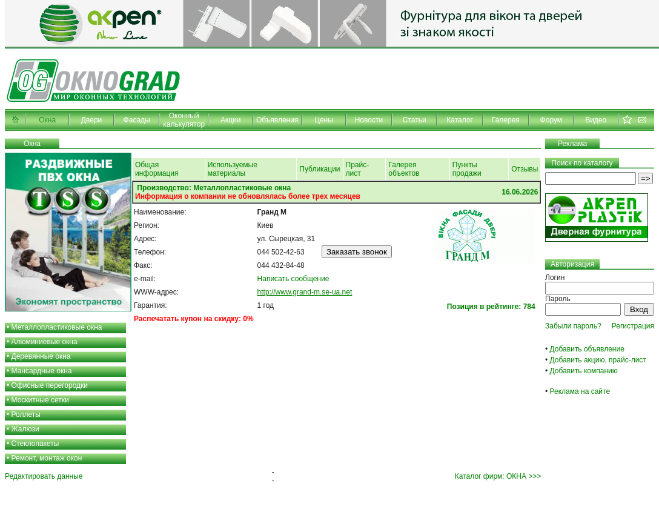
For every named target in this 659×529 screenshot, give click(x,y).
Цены (323, 120)
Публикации (319, 169)
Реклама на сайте (580, 391)
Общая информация (157, 169)
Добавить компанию (584, 371)
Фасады (137, 120)
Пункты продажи (467, 169)
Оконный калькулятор (184, 119)
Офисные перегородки (50, 385)
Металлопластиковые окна (57, 327)
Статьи (414, 120)
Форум (551, 120)
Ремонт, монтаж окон (47, 458)
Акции (230, 120)
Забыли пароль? (573, 326)
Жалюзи (25, 429)
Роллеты (26, 414)
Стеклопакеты (35, 443)
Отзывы (524, 169)
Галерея (506, 120)
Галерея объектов (403, 169)
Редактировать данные (43, 476)
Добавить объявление (587, 349)
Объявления (277, 120)
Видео (595, 120)
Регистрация (633, 326)
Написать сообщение (293, 278)
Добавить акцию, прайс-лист (598, 360)
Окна (47, 120)
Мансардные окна (42, 371)
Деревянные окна (41, 356)
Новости (369, 120)
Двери (91, 120)
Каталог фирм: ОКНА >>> (498, 476)
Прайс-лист (357, 169)
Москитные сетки (40, 400)
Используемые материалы (232, 169)
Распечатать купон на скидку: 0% (194, 318)
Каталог (459, 120)
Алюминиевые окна (45, 342)
